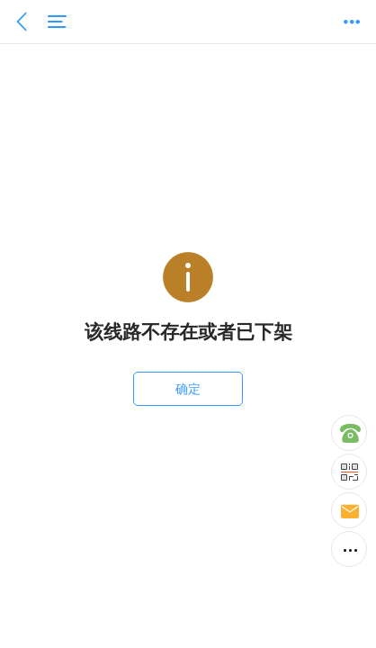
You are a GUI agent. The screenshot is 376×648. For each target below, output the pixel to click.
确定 (188, 389)
